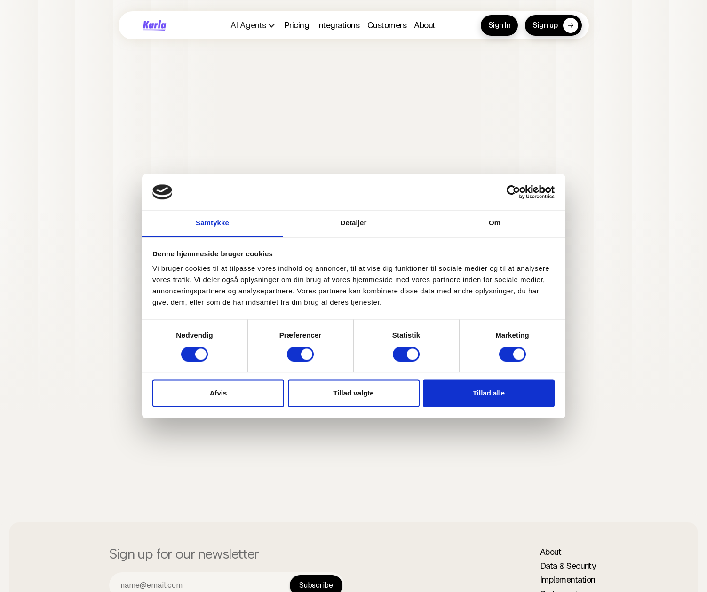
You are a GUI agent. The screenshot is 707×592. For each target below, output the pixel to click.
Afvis (218, 393)
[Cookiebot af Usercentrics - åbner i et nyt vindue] (513, 192)
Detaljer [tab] (354, 223)
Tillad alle (489, 393)
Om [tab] (494, 223)
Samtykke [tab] (212, 223)
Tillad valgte (353, 393)
